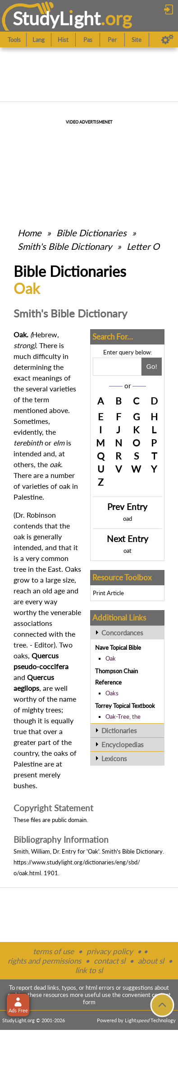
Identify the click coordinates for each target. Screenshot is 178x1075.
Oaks (112, 693)
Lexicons (114, 758)
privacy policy (110, 951)
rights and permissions (44, 960)
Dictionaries (119, 730)
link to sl (89, 970)
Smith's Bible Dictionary (65, 246)
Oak (110, 658)
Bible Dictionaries (91, 232)
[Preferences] (167, 39)
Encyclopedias (122, 744)
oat (127, 550)
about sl (151, 960)
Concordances (122, 633)
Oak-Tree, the (123, 716)
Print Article (108, 593)
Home (29, 232)
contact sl (109, 960)
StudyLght (56, 18)
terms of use (53, 951)
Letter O (143, 246)
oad (127, 518)
